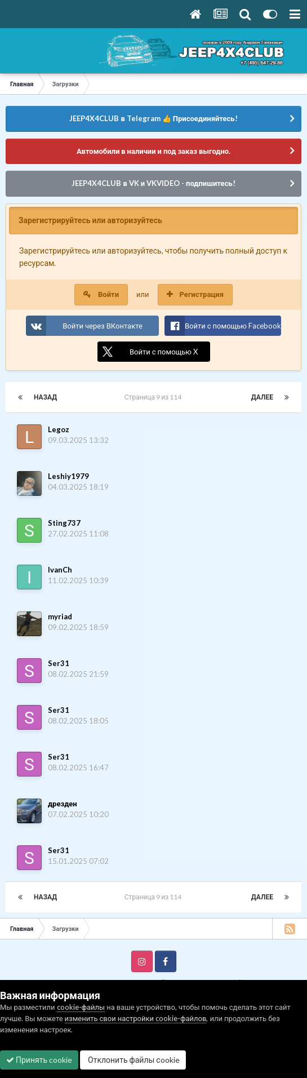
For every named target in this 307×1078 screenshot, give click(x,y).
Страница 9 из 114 (154, 397)
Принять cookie (39, 1059)
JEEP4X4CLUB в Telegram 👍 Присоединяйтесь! (153, 118)
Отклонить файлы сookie (133, 1059)
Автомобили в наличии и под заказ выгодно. (153, 151)
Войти (108, 294)
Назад (45, 397)
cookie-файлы (81, 1007)
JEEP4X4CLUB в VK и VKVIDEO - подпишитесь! (153, 183)
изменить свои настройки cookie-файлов (136, 1018)
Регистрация (202, 294)
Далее (262, 397)
